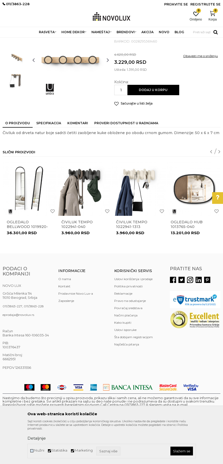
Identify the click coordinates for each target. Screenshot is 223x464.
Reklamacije (123, 331)
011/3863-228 (34, 344)
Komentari (77, 161)
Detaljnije (36, 438)
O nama (64, 316)
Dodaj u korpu (153, 127)
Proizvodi (30, 41)
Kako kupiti (122, 360)
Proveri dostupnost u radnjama (126, 161)
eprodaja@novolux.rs (18, 352)
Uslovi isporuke (125, 367)
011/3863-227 (12, 344)
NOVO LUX (11, 41)
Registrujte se (205, 4)
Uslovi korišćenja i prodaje (133, 316)
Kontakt (64, 324)
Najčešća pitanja (126, 382)
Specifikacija (48, 161)
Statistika (59, 450)
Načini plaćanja (126, 353)
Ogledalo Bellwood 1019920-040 (27, 264)
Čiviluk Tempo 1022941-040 (77, 262)
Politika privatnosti (128, 324)
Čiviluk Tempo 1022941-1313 (131, 262)
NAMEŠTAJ (49, 41)
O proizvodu (17, 161)
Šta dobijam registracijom (133, 375)
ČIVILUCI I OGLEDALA (79, 41)
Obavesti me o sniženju (200, 93)
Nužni (39, 450)
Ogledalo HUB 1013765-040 (187, 262)
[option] (16, 71)
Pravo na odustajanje (130, 338)
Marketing (84, 450)
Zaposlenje (66, 338)
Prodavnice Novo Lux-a (75, 331)
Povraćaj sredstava (128, 346)
